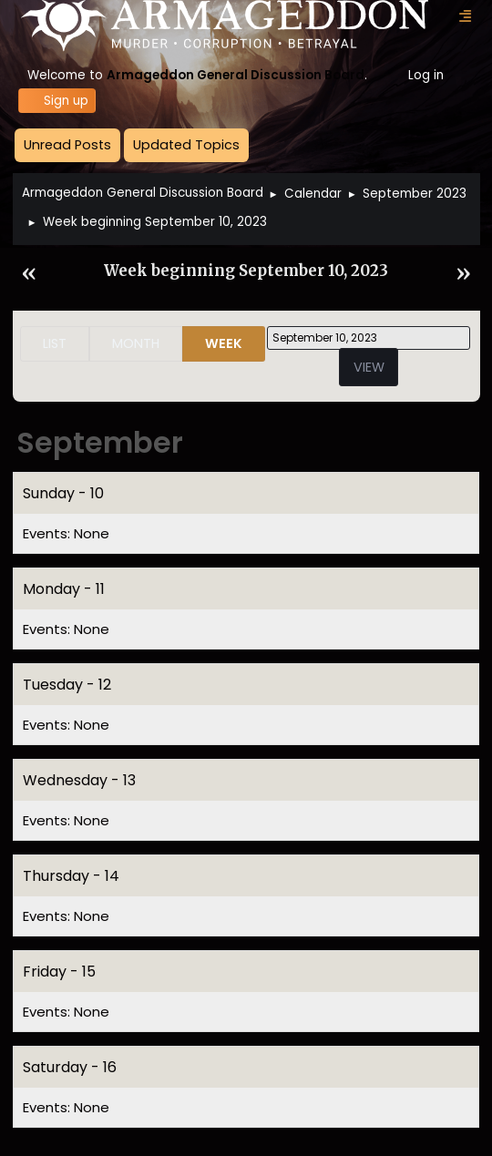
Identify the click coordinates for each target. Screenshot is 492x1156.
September (99, 442)
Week (223, 343)
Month (135, 343)
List (55, 343)
